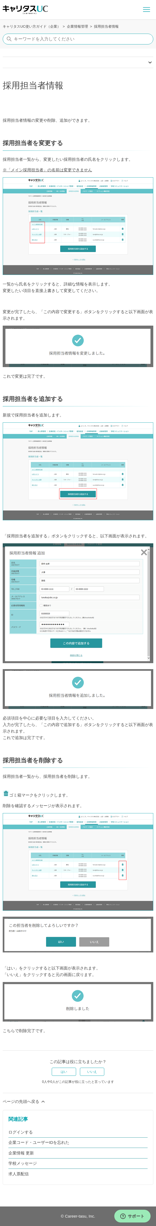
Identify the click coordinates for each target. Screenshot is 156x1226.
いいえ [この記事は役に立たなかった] (92, 1072)
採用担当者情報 (106, 26)
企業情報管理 (77, 26)
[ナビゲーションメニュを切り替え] (146, 10)
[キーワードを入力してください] (78, 39)
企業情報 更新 (21, 1153)
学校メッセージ (22, 1163)
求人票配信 (18, 1174)
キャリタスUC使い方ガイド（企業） (32, 26)
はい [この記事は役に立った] (64, 1072)
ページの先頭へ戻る (24, 1101)
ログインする (20, 1132)
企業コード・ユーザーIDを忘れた (38, 1142)
